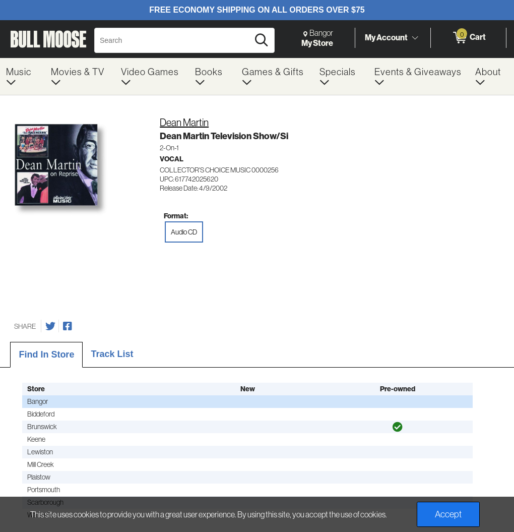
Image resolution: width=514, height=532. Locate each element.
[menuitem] (22, 76)
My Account (386, 37)
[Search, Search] (173, 40)
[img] (398, 427)
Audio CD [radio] (184, 232)
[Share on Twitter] (50, 326)
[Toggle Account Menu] (415, 38)
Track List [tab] (112, 354)
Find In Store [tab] (46, 354)
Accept (448, 514)
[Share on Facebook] (67, 326)
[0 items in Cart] (468, 37)
